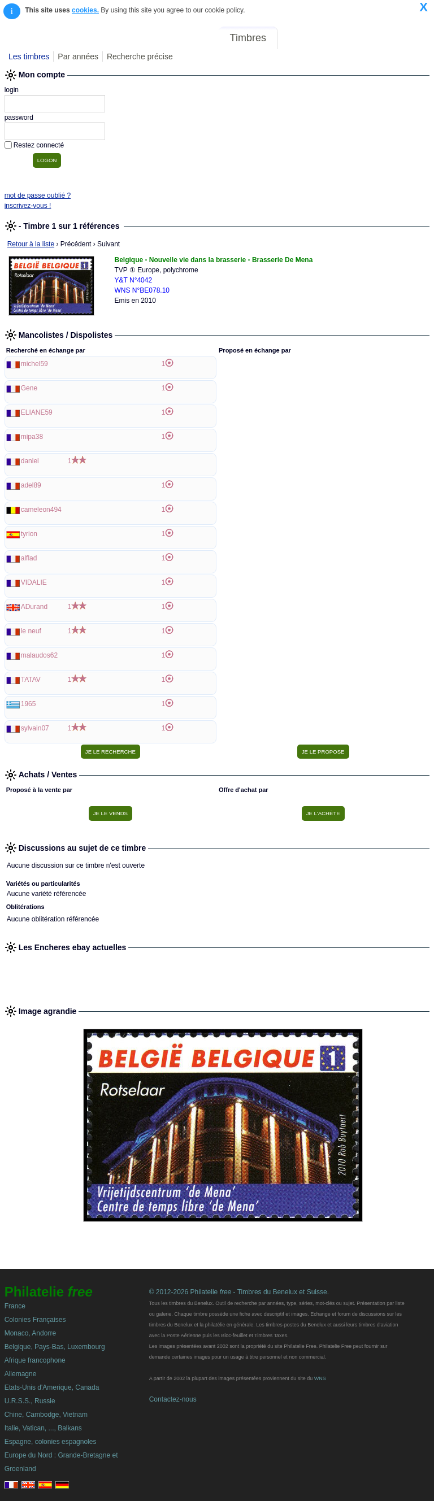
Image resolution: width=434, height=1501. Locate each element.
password (19, 117)
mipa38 (32, 437)
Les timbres (28, 56)
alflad (29, 558)
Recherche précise (140, 56)
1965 (28, 704)
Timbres (248, 37)
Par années (78, 56)
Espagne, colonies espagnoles (51, 1442)
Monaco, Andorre (30, 1333)
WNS (320, 1378)
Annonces (346, 37)
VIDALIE (34, 582)
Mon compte (405, 37)
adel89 (31, 485)
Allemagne (21, 1374)
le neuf (31, 631)
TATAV (31, 680)
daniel (30, 461)
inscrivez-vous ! (28, 206)
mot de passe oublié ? (38, 195)
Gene (29, 388)
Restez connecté (39, 145)
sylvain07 (35, 728)
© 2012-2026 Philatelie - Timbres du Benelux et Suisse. (239, 1292)
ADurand (34, 607)
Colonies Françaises (35, 1320)
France (15, 1306)
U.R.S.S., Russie (30, 1401)
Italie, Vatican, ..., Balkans (43, 1428)
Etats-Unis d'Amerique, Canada (52, 1387)
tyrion (29, 534)
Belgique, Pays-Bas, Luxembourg (55, 1347)
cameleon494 (41, 510)
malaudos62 (39, 655)
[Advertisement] (217, 974)
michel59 (34, 364)
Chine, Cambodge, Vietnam (46, 1415)
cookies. (85, 10)
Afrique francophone (35, 1360)
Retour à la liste (30, 244)
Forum (300, 37)
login (12, 90)
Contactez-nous (173, 1399)
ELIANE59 (37, 412)
